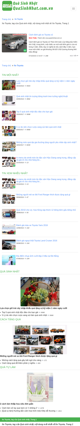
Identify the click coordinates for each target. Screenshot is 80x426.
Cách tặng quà (10, 319)
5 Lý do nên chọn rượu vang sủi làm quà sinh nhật (38, 127)
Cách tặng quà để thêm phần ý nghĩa (18, 363)
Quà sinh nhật (10, 271)
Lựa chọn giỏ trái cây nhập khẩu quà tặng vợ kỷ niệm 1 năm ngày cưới (33, 308)
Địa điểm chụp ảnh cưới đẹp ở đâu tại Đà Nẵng (37, 256)
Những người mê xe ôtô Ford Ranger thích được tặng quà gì (43, 195)
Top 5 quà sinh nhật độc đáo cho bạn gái (34, 112)
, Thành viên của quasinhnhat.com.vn (45, 38)
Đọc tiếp (74, 55)
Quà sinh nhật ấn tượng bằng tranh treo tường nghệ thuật (42, 96)
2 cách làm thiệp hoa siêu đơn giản (16, 404)
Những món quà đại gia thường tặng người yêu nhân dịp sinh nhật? (46, 142)
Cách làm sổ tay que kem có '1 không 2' (20, 408)
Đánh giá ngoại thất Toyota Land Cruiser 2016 (36, 241)
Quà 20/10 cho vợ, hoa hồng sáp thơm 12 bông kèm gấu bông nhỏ (46, 210)
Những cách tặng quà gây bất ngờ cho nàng (22, 360)
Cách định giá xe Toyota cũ (41, 35)
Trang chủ (6, 19)
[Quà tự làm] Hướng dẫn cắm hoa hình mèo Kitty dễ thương (29, 411)
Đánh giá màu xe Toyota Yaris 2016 (32, 225)
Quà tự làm (7, 367)
